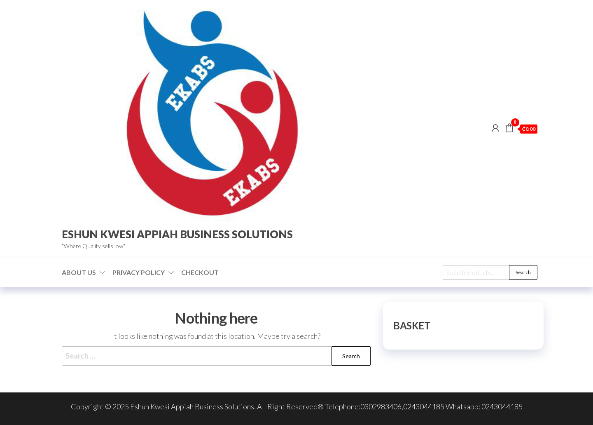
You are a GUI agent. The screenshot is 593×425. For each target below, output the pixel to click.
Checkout (200, 272)
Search (523, 272)
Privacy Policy (138, 272)
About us (79, 272)
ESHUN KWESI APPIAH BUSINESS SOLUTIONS (177, 234)
